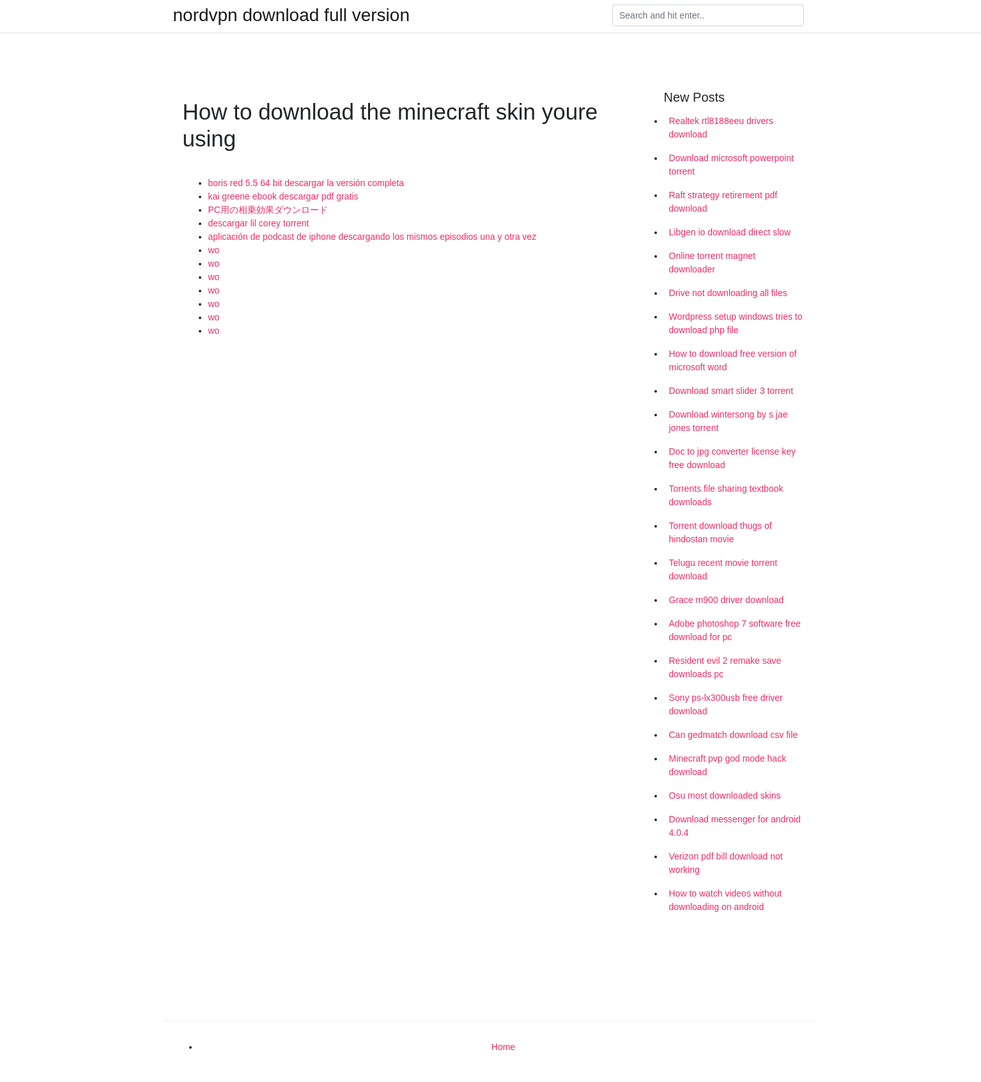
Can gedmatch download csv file (733, 735)
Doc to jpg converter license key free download (732, 458)
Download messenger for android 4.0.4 (735, 826)
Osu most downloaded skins (725, 795)
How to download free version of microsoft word (733, 360)
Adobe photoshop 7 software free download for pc (735, 630)
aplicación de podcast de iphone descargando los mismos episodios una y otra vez (372, 236)
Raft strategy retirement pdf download (723, 202)
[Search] (708, 15)
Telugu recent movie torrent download (723, 569)
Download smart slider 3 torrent (731, 391)
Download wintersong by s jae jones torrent (728, 421)
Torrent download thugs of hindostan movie (720, 532)
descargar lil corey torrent (258, 223)
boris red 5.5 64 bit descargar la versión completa (306, 183)
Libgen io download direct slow (730, 232)
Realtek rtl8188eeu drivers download (721, 127)
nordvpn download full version (291, 15)
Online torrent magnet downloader (712, 262)
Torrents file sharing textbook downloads (726, 495)
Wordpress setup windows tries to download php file (736, 323)
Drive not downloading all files (728, 293)
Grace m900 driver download (726, 600)
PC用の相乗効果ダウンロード (268, 210)
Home (503, 1047)
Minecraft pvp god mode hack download (728, 765)
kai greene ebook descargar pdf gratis (283, 196)
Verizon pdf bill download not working (726, 863)
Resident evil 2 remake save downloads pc (725, 667)
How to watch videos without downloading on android (725, 900)
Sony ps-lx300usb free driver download (726, 704)
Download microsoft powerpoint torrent (731, 164)
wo (214, 250)
